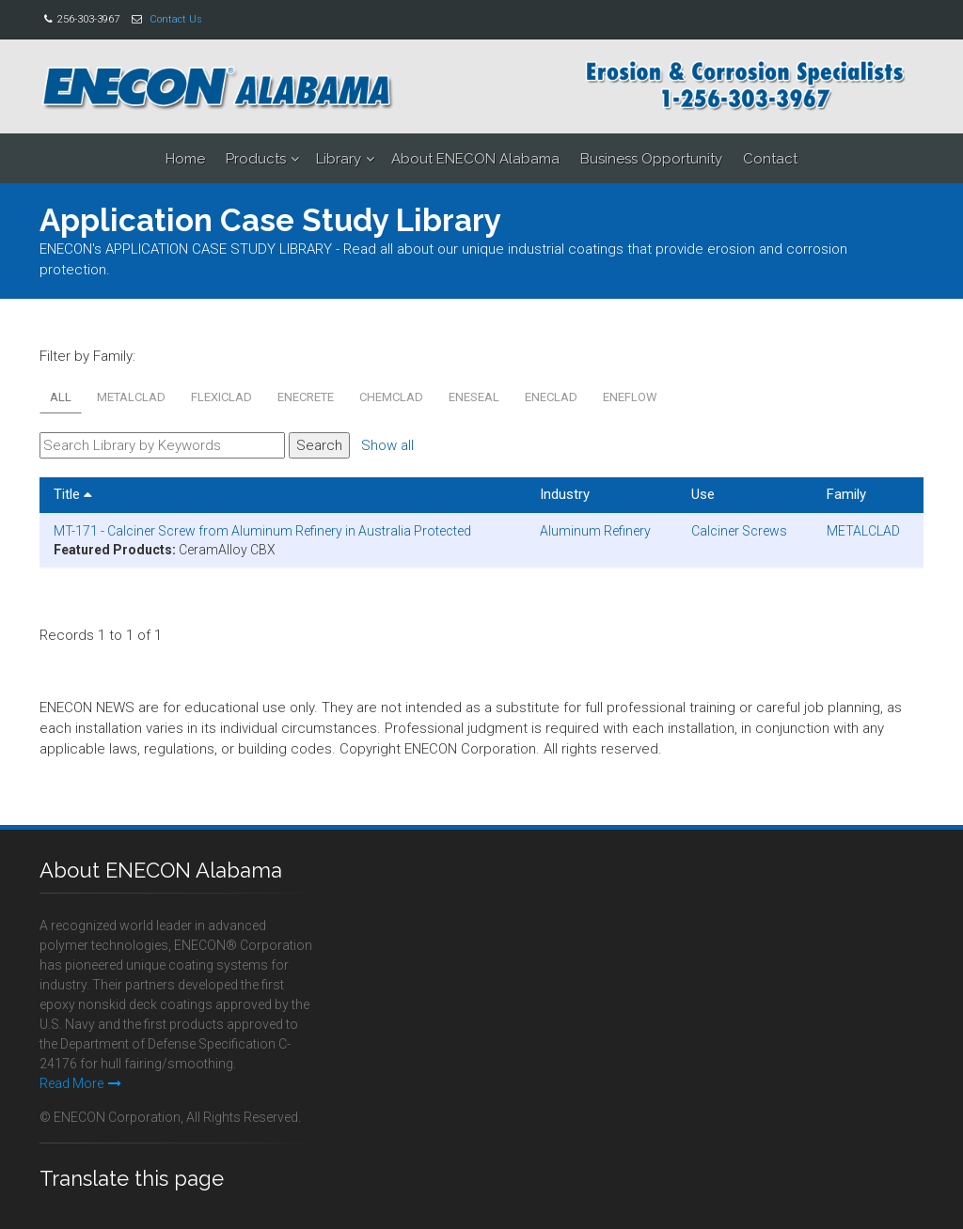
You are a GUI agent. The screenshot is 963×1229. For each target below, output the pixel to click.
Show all (387, 445)
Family (846, 494)
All (60, 397)
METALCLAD (131, 397)
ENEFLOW (630, 397)
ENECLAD (551, 397)
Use (703, 494)
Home (185, 158)
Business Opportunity (651, 158)
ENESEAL (474, 397)
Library (338, 158)
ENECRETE (305, 397)
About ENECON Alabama (475, 158)
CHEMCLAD (391, 397)
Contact (770, 158)
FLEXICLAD (221, 397)
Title (73, 494)
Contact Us (176, 19)
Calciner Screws (739, 530)
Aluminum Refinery (595, 530)
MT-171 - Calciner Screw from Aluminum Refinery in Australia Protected (262, 530)
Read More (80, 1083)
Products (256, 158)
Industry (565, 494)
